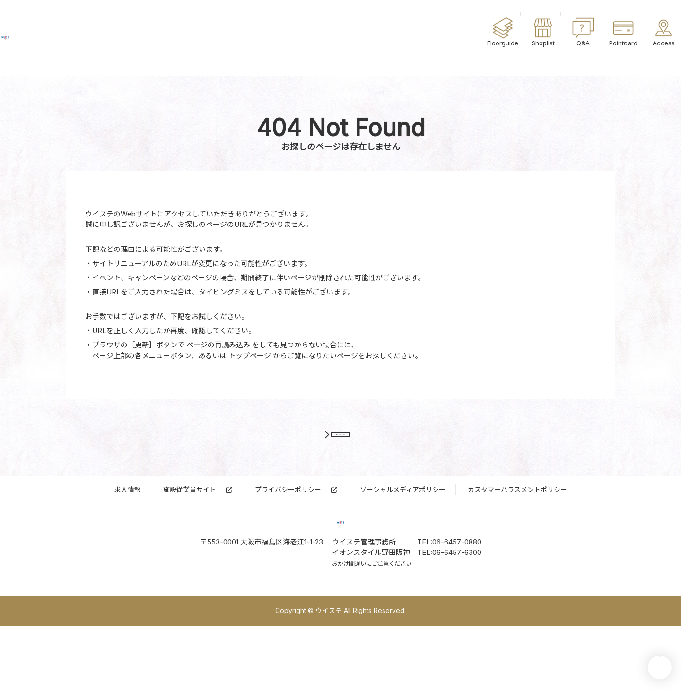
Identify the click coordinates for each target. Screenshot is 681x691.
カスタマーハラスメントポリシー (517, 522)
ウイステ (61, 38)
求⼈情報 (127, 522)
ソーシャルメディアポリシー (402, 522)
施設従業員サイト (189, 522)
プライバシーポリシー (288, 522)
